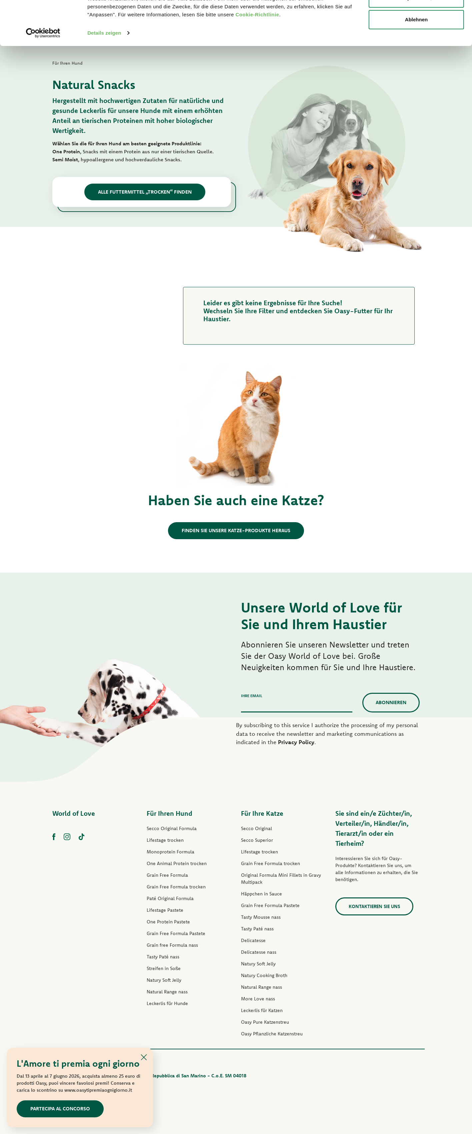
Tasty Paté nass (163, 957)
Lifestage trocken (165, 840)
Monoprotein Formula (170, 852)
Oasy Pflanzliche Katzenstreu (272, 1034)
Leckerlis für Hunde (167, 1003)
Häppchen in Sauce (261, 894)
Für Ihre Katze (262, 813)
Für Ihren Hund (169, 813)
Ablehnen (416, 61)
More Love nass (258, 999)
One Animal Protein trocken (177, 863)
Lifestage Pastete (165, 910)
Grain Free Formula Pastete (176, 933)
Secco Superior (257, 840)
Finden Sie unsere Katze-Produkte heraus (236, 530)
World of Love (73, 813)
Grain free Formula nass (172, 945)
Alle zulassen (416, 17)
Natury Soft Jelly (164, 980)
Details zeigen (104, 74)
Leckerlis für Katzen (262, 1010)
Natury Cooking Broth (264, 975)
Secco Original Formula (172, 828)
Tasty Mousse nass (261, 917)
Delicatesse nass (258, 952)
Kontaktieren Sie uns (374, 906)
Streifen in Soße (164, 968)
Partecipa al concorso (60, 1108)
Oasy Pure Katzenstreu (265, 1022)
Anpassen (417, 39)
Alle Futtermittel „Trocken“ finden (145, 192)
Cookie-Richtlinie (257, 56)
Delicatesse (253, 940)
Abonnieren (391, 702)
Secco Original (256, 828)
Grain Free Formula (167, 875)
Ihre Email (251, 695)
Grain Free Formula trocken (176, 887)
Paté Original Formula (170, 898)
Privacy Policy (296, 741)
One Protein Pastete (168, 922)
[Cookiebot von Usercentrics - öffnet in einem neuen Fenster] (43, 75)
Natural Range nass (167, 992)
